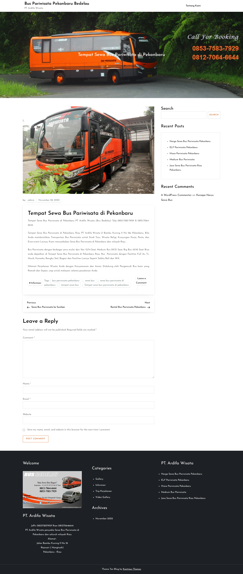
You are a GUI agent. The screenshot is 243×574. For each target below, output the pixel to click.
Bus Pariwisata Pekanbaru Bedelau (56, 4)
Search (167, 109)
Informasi (36, 283)
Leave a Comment (141, 283)
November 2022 (104, 518)
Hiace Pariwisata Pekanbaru (184, 153)
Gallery (99, 479)
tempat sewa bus (70, 285)
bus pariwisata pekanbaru (65, 280)
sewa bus (89, 280)
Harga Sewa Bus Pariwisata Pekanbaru (190, 141)
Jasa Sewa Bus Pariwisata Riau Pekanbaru (183, 498)
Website (27, 414)
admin (31, 200)
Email (27, 399)
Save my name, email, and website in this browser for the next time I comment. (68, 429)
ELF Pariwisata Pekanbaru (184, 147)
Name (27, 383)
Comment (29, 338)
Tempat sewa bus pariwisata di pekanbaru (106, 285)
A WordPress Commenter (176, 195)
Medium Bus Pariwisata (182, 159)
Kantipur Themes (132, 569)
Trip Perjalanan (104, 491)
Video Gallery (103, 497)
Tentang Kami (193, 6)
